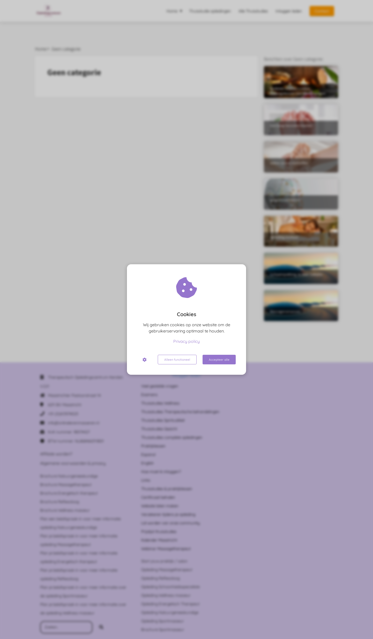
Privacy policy (186, 341)
